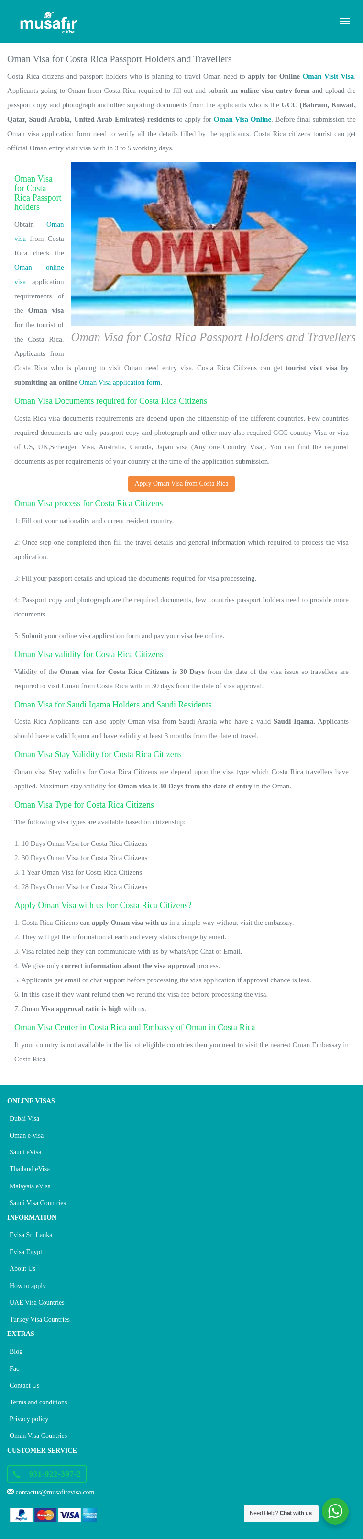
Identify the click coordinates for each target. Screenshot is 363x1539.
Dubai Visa (24, 1118)
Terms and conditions (38, 1402)
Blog (16, 1351)
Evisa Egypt (26, 1251)
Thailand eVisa (30, 1169)
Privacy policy (29, 1419)
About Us (22, 1268)
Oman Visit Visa (328, 76)
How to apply (28, 1285)
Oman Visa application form (119, 382)
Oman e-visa (27, 1135)
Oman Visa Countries (38, 1435)
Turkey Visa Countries (40, 1319)
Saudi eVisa (25, 1152)
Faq (15, 1368)
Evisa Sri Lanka (31, 1235)
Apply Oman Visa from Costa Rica (181, 483)
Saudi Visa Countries (38, 1203)
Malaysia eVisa (30, 1186)
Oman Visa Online (242, 119)
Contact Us (25, 1385)
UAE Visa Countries (37, 1302)
